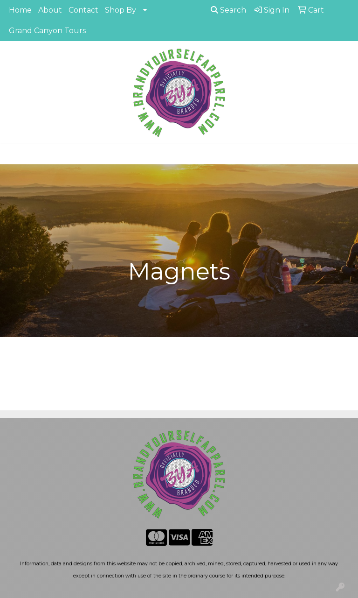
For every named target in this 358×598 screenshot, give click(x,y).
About (50, 10)
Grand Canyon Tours (47, 30)
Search (228, 10)
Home (20, 10)
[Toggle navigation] (14, 154)
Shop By (120, 10)
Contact (83, 10)
